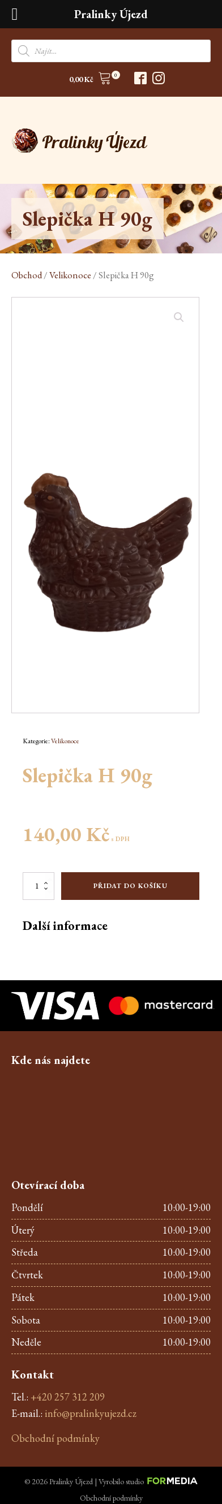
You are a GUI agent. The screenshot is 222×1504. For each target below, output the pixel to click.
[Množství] (38, 885)
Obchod (26, 275)
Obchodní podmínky (55, 1438)
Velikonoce (70, 275)
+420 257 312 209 (68, 1396)
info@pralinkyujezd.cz (90, 1413)
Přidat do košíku (130, 885)
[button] (90, 80)
